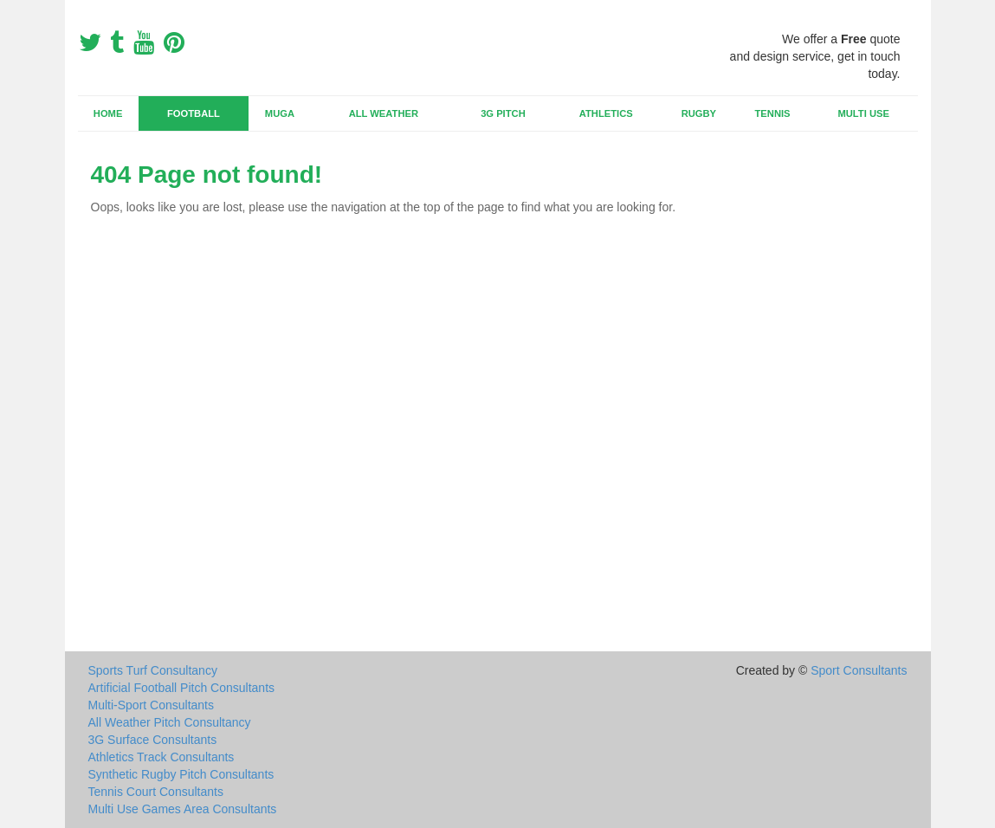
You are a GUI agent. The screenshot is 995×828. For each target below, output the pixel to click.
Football (193, 113)
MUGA (279, 113)
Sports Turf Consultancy (152, 670)
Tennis (773, 113)
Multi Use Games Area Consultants (182, 809)
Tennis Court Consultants (155, 792)
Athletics (606, 113)
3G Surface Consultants (152, 740)
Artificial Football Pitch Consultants (181, 688)
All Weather (383, 113)
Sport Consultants (859, 670)
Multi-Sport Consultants (151, 705)
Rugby (699, 113)
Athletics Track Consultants (161, 757)
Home (108, 113)
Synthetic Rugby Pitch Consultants (181, 774)
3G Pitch (503, 113)
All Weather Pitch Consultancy (169, 722)
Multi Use (862, 113)
